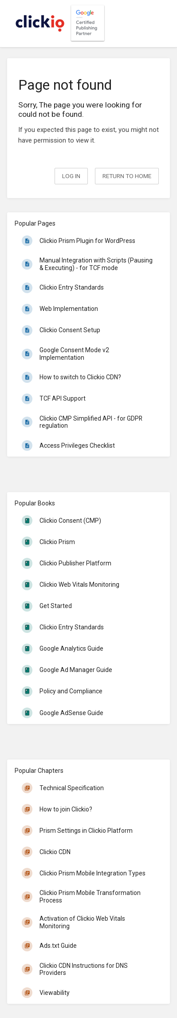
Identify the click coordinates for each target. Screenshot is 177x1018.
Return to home (126, 175)
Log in (71, 175)
